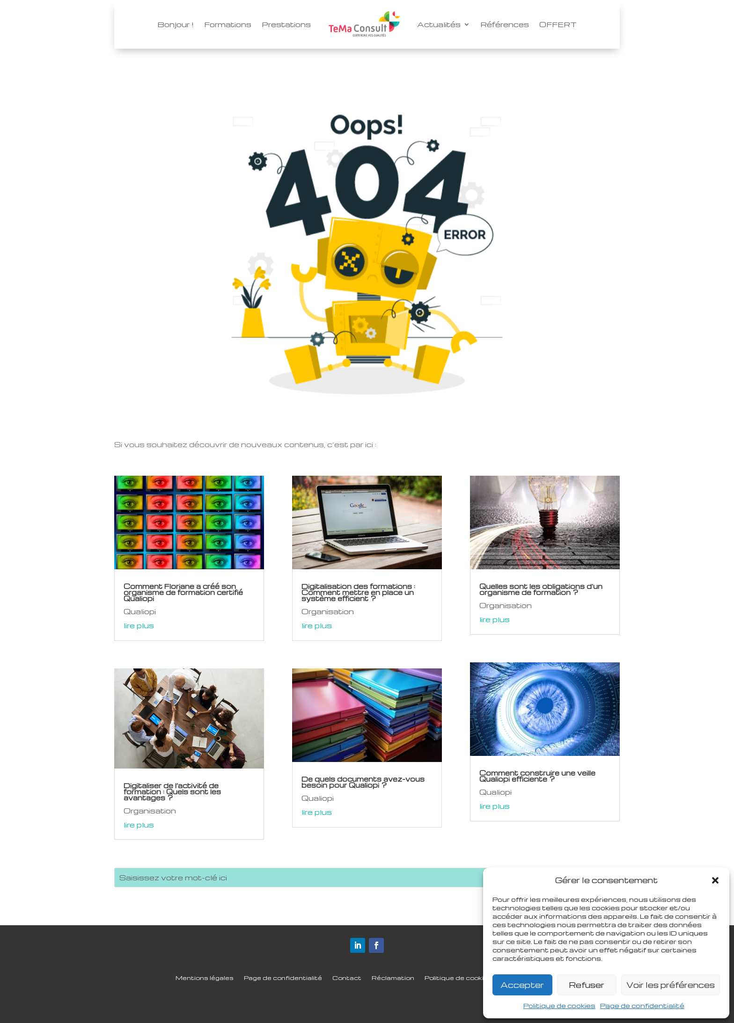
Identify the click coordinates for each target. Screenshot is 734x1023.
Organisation (150, 810)
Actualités (439, 24)
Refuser (586, 985)
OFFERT (558, 24)
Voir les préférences (670, 985)
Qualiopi (140, 611)
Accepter (522, 985)
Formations (227, 24)
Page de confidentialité (642, 1005)
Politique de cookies (559, 1005)
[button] (715, 880)
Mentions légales (205, 977)
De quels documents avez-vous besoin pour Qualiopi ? (363, 782)
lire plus (139, 625)
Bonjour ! (175, 24)
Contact (346, 977)
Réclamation (393, 977)
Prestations (286, 24)
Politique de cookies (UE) (466, 977)
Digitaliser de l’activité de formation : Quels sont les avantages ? (172, 791)
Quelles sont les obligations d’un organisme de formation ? (540, 589)
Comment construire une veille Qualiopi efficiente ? (537, 776)
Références (504, 24)
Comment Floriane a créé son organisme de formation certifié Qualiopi (183, 592)
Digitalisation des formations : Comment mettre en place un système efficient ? (358, 592)
